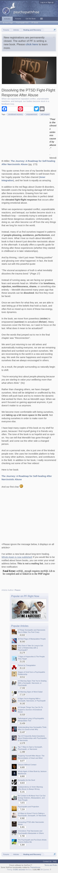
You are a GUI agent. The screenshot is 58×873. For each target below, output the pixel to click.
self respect (44, 114)
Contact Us (47, 861)
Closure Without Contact (27, 765)
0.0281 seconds (19, 869)
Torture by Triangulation (27, 665)
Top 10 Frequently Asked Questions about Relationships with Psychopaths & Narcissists (32, 738)
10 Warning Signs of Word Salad (30, 692)
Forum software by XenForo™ (20, 865)
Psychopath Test (22, 23)
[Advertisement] (25, 137)
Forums (18, 19)
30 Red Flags (8, 23)
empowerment (31, 114)
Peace (18, 590)
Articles (7, 19)
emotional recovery (15, 114)
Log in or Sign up (47, 2)
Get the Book (31, 19)
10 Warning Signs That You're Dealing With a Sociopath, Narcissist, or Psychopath (32, 683)
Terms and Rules (50, 865)
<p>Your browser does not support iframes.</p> (29, 577)
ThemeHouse (35, 867)
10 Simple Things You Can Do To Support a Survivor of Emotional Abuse (30, 709)
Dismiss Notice (54, 37)
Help (54, 861)
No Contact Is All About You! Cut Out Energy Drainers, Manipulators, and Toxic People (31, 798)
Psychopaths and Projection (28, 807)
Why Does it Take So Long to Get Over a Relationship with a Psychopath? (30, 648)
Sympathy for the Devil (26, 780)
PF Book (35, 23)
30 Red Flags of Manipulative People (32, 639)
